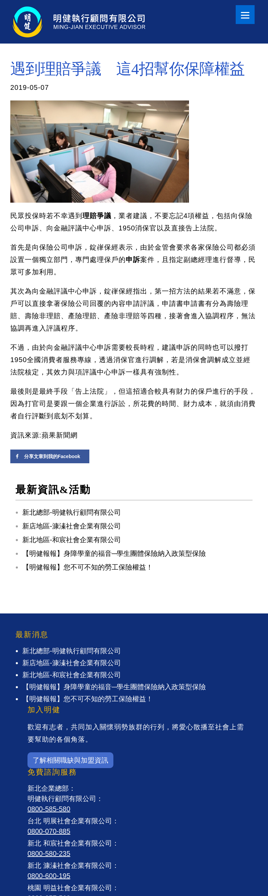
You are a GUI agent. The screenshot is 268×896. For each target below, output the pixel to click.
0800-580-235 (48, 853)
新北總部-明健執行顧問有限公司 (71, 512)
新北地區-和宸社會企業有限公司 (71, 539)
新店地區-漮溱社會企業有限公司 (71, 526)
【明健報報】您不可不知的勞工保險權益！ (87, 567)
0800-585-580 (48, 809)
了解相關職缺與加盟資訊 (70, 760)
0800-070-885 (48, 831)
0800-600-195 (48, 876)
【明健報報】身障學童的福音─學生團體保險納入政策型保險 (114, 553)
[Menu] (245, 14)
